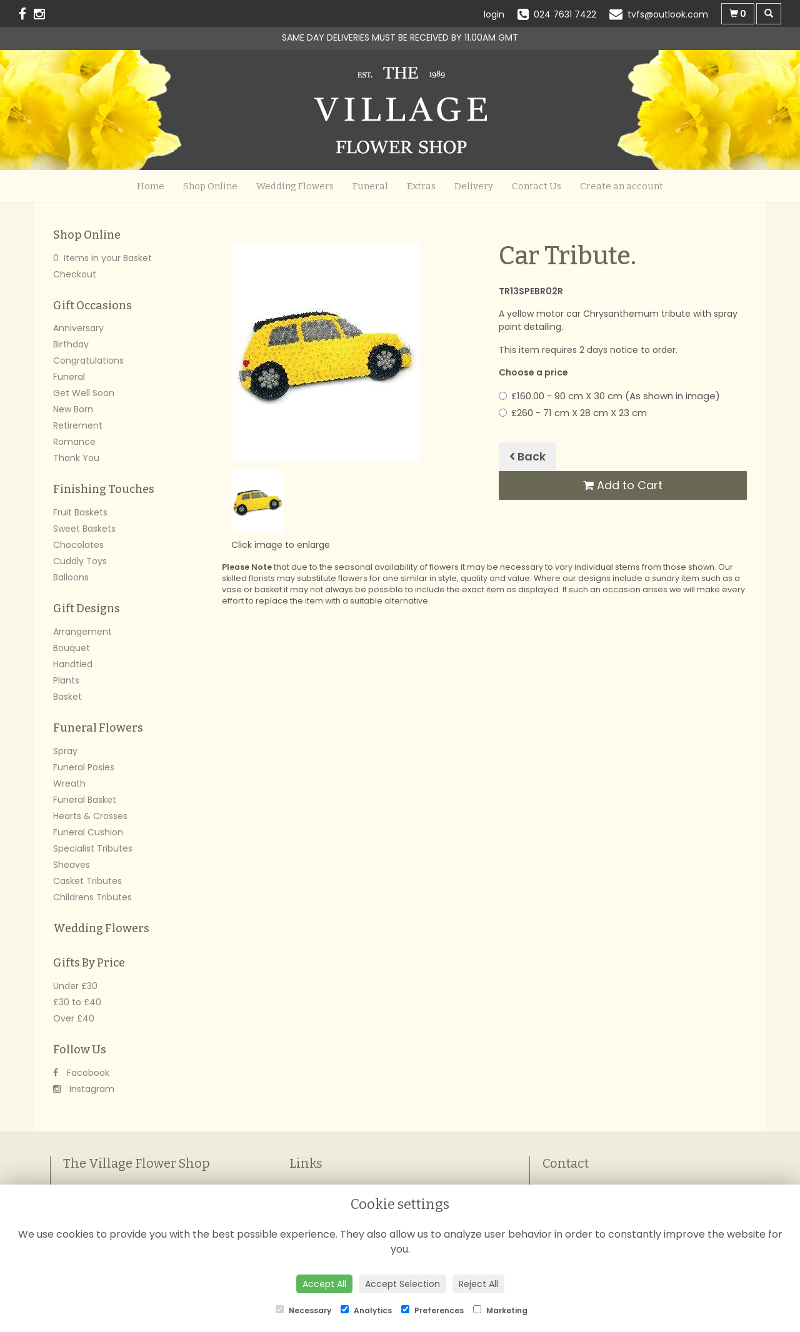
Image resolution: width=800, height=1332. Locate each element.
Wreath (69, 783)
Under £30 (75, 986)
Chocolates (78, 545)
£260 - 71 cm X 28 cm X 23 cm (573, 412)
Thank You (76, 458)
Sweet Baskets (84, 528)
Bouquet (71, 648)
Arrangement (82, 631)
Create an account (621, 186)
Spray (65, 751)
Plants (66, 680)
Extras (421, 186)
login (494, 14)
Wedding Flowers (295, 186)
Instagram (83, 1089)
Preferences (432, 1310)
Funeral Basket (84, 799)
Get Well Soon (83, 393)
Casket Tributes (87, 881)
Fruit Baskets (80, 512)
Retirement (77, 425)
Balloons (71, 577)
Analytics (366, 1310)
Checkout (74, 274)
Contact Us (536, 186)
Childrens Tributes (92, 897)
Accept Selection (402, 1284)
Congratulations (88, 360)
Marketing (500, 1310)
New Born (73, 409)
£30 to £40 (77, 1002)
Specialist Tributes (92, 848)
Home (150, 186)
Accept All (324, 1284)
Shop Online (210, 186)
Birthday (71, 344)
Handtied (72, 664)
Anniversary (78, 328)
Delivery (473, 186)
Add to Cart (622, 485)
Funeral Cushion (88, 832)
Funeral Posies (83, 767)
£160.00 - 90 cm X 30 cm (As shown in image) (609, 395)
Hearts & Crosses (90, 816)
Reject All (478, 1284)
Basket (67, 696)
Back (527, 456)
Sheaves (71, 864)
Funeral (370, 186)
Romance (74, 441)
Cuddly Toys (80, 561)
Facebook (81, 1072)
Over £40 (73, 1018)
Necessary (303, 1310)
